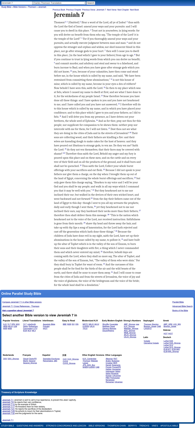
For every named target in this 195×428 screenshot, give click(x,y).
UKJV (92, 326)
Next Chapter (123, 10)
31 (122, 239)
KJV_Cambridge (89, 359)
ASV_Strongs (129, 331)
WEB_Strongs (130, 333)
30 (116, 231)
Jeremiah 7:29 (8, 411)
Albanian (109, 359)
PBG (108, 378)
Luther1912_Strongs (172, 347)
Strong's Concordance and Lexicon (66, 426)
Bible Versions (19, 7)
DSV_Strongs (13, 359)
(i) (65, 22)
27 (140, 211)
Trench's (144, 426)
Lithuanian (116, 376)
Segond (32, 361)
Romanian (110, 382)
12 (104, 87)
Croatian (109, 363)
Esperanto (116, 365)
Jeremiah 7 (101, 10)
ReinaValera (48, 361)
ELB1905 (176, 349)
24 (93, 190)
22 (104, 169)
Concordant (28, 329)
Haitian (109, 369)
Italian (117, 371)
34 (112, 272)
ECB (25, 331)
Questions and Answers (30, 426)
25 (92, 198)
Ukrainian (118, 382)
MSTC (85, 324)
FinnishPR (116, 367)
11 (111, 79)
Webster (94, 361)
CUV (65, 359)
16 (97, 120)
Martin (25, 361)
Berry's (132, 426)
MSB (10, 329)
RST (115, 359)
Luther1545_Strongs (172, 343)
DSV (5, 359)
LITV (35, 329)
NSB (69, 324)
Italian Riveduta (112, 374)
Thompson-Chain (116, 426)
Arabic (108, 361)
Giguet (26, 359)
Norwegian (110, 380)
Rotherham (33, 326)
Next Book (134, 10)
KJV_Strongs (129, 326)
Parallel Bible (178, 302)
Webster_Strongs (131, 329)
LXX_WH (177, 324)
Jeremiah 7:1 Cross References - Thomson (20, 306)
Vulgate (147, 341)
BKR (115, 363)
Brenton (155, 324)
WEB (5, 326)
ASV (18, 324)
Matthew (106, 326)
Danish (108, 365)
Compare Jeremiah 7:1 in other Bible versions (22, 302)
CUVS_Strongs (69, 363)
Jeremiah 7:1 (8, 400)
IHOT (45, 329)
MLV (34, 331)
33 (104, 264)
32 (101, 252)
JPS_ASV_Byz (89, 365)
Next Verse (112, 10)
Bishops (113, 329)
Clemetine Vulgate (151, 343)
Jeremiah (42, 7)
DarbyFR (33, 359)
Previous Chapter (73, 10)
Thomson (147, 324)
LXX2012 (147, 329)
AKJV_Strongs (130, 335)
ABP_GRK (168, 324)
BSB (5, 329)
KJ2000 (86, 326)
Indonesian (110, 371)
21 (80, 165)
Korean (109, 376)
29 (84, 223)
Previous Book (59, 10)
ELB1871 (167, 349)
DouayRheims (108, 331)
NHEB (85, 367)
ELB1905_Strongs (171, 352)
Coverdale (114, 324)
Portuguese (115, 378)
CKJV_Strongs (130, 337)
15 (60, 116)
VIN (76, 324)
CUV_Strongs (73, 359)
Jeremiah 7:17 (8, 407)
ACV (29, 331)
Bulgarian (116, 361)
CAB (159, 326)
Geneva (105, 329)
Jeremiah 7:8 (8, 402)
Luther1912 (168, 345)
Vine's (155, 426)
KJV (5, 324)
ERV (13, 324)
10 (71, 71)
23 (135, 178)
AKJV (10, 326)
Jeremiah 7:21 (8, 409)
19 (65, 149)
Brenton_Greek (150, 326)
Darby (25, 326)
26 (95, 206)
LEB (15, 326)
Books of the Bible (180, 311)
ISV (73, 324)
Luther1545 (168, 341)
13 (102, 96)
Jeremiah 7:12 (8, 404)
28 (108, 215)
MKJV (91, 324)
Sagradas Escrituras (51, 359)
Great (112, 326)
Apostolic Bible (169, 426)
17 (109, 128)
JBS (55, 361)
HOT (166, 334)
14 (119, 104)
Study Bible (6, 7)
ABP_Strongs (129, 324)
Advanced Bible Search (182, 306)
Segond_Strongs (30, 363)
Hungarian (116, 369)
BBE (65, 324)
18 (130, 133)
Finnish (109, 367)
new (137, 324)
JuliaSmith (31, 324)
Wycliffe (105, 324)
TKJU (85, 329)
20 (64, 153)
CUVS (65, 361)
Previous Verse (88, 10)
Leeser (85, 363)
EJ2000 (91, 367)
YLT (9, 324)
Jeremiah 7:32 (8, 413)
